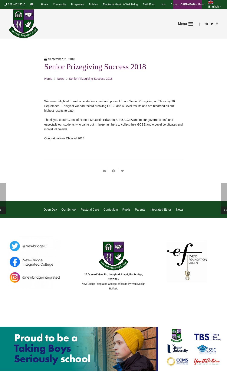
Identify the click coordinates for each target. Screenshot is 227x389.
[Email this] (104, 171)
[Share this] (113, 171)
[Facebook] (206, 23)
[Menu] (185, 24)
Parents (140, 209)
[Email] (31, 4)
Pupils (126, 209)
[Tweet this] (122, 171)
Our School (68, 209)
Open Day (50, 209)
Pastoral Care (90, 209)
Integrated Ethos (161, 209)
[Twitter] (211, 23)
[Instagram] (217, 23)
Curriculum (110, 209)
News (180, 209)
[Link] (23, 24)
